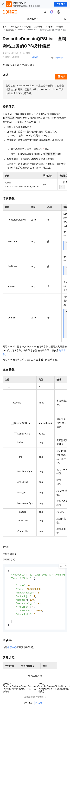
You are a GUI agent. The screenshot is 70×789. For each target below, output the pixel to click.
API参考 (48, 27)
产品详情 (34, 57)
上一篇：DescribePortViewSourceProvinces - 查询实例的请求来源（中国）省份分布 (20, 690)
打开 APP (60, 4)
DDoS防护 (14, 27)
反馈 (38, 705)
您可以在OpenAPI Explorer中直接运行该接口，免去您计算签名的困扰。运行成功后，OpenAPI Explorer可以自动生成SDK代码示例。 (35, 89)
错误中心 (12, 650)
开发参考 (38, 27)
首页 (4, 27)
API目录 (59, 27)
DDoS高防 (26, 27)
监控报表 (10, 30)
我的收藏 (59, 57)
